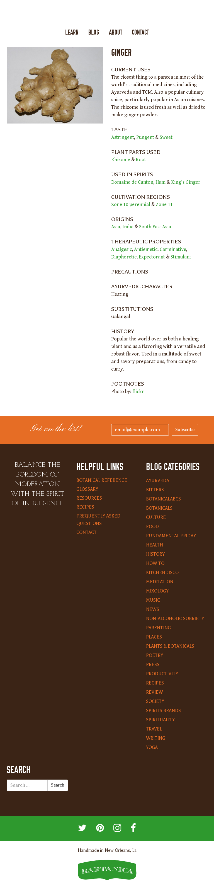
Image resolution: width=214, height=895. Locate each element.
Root (141, 160)
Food (152, 526)
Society (155, 701)
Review (154, 692)
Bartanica (107, 14)
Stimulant (181, 257)
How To (155, 563)
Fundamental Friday (171, 535)
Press (152, 664)
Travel (154, 729)
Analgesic (121, 249)
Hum (160, 182)
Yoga (152, 747)
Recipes (85, 507)
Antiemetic (145, 249)
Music (153, 600)
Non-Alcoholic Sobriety (175, 618)
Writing (155, 738)
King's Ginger (185, 182)
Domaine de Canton (132, 182)
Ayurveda (157, 480)
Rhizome (120, 160)
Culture (156, 517)
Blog (93, 32)
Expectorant (152, 257)
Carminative (173, 249)
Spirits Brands (163, 710)
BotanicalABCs (163, 499)
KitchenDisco (162, 572)
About (115, 32)
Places (154, 637)
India (127, 227)
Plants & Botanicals (170, 646)
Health (154, 545)
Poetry (154, 655)
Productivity (162, 673)
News (152, 609)
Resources (89, 498)
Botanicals (159, 508)
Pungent (145, 137)
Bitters (155, 489)
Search (57, 785)
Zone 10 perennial (130, 204)
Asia (115, 227)
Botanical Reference (101, 480)
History (155, 554)
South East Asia (155, 227)
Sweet (166, 137)
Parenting (158, 627)
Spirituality (160, 719)
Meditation (159, 581)
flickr (138, 392)
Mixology (157, 591)
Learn (72, 32)
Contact (140, 32)
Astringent (122, 137)
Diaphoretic (124, 257)
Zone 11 (164, 204)
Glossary (87, 489)
